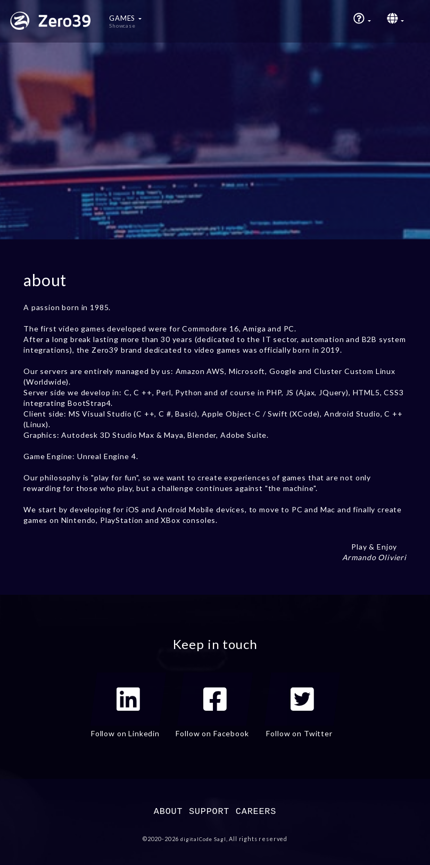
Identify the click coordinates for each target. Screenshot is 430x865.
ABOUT (168, 811)
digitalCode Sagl (203, 839)
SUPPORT (209, 811)
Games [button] (125, 21)
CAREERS (256, 811)
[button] (362, 21)
